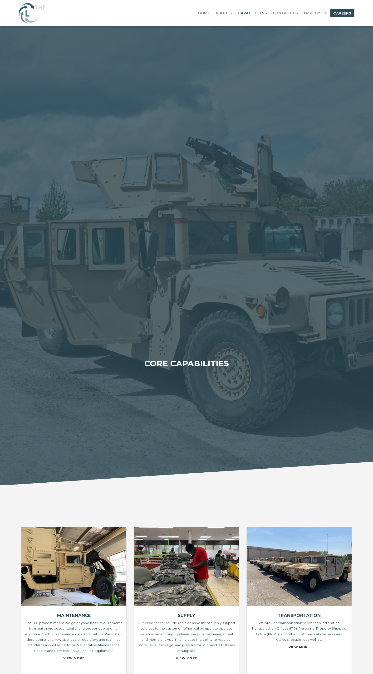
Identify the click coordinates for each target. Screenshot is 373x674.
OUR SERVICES (186, 492)
